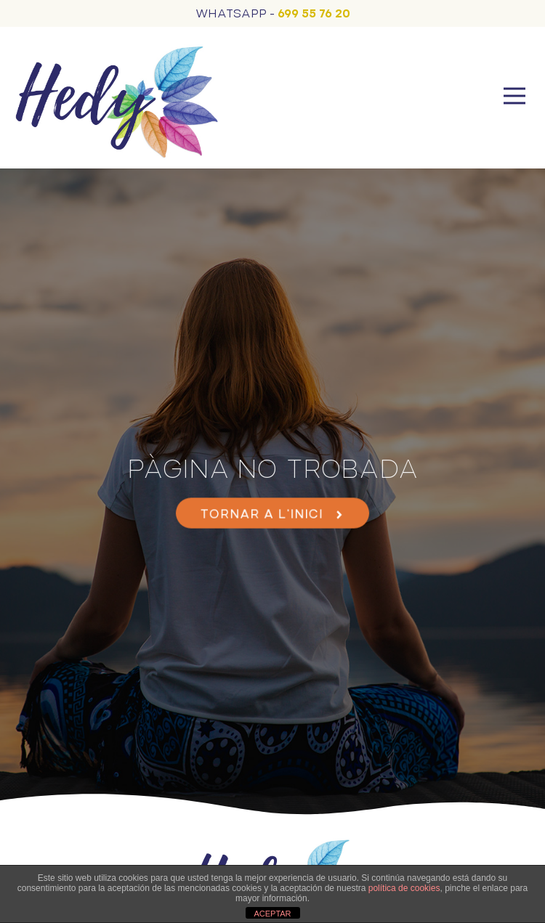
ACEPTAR (272, 913)
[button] (514, 98)
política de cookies (404, 888)
